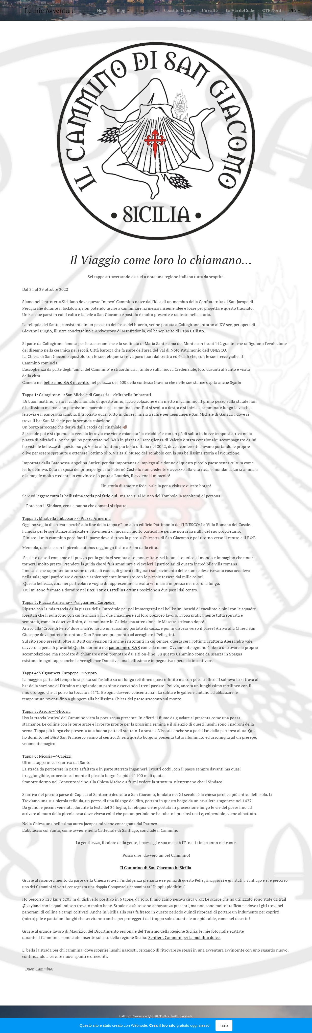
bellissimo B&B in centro (66, 382)
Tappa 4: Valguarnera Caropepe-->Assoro (60, 673)
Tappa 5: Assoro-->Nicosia (46, 711)
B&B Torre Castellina (106, 590)
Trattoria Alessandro (225, 641)
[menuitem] (92, 10)
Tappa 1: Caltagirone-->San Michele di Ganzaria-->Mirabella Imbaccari (87, 394)
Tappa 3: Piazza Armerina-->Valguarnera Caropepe (68, 602)
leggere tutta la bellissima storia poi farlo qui (76, 496)
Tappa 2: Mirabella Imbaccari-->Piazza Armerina (66, 518)
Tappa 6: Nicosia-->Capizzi (46, 756)
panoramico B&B (124, 647)
